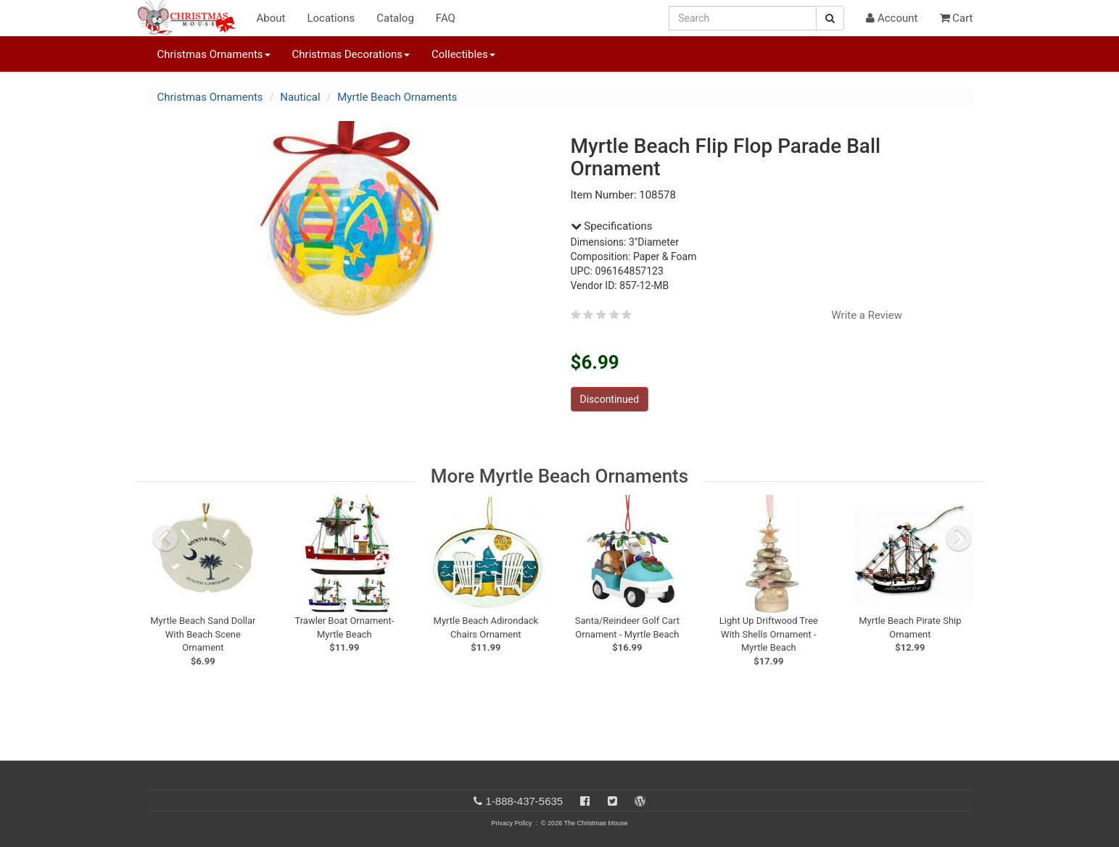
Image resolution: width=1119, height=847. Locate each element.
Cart (956, 18)
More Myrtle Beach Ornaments (559, 476)
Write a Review (866, 315)
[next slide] (958, 538)
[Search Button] (830, 18)
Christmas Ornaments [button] (214, 54)
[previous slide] (165, 538)
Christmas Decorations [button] (351, 54)
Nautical (300, 97)
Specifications (612, 226)
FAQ (445, 18)
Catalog (395, 18)
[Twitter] (612, 801)
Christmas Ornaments (210, 97)
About (271, 18)
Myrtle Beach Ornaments (397, 97)
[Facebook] (585, 801)
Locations (331, 18)
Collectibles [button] (463, 54)
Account (891, 18)
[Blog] (640, 801)
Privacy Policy (511, 823)
